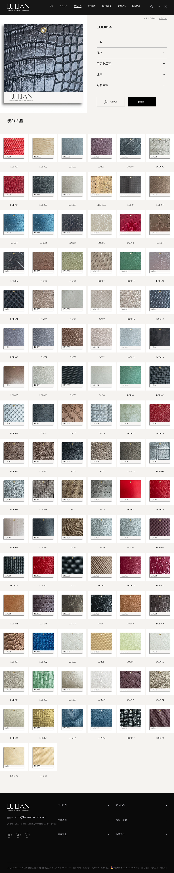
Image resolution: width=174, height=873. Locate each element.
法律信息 (105, 868)
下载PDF (111, 102)
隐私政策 (77, 868)
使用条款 (86, 868)
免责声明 (95, 868)
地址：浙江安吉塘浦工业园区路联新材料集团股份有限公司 (33, 824)
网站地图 (145, 868)
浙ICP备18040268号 (63, 868)
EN (159, 6)
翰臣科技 (163, 868)
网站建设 (154, 868)
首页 (145, 18)
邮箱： (27, 817)
